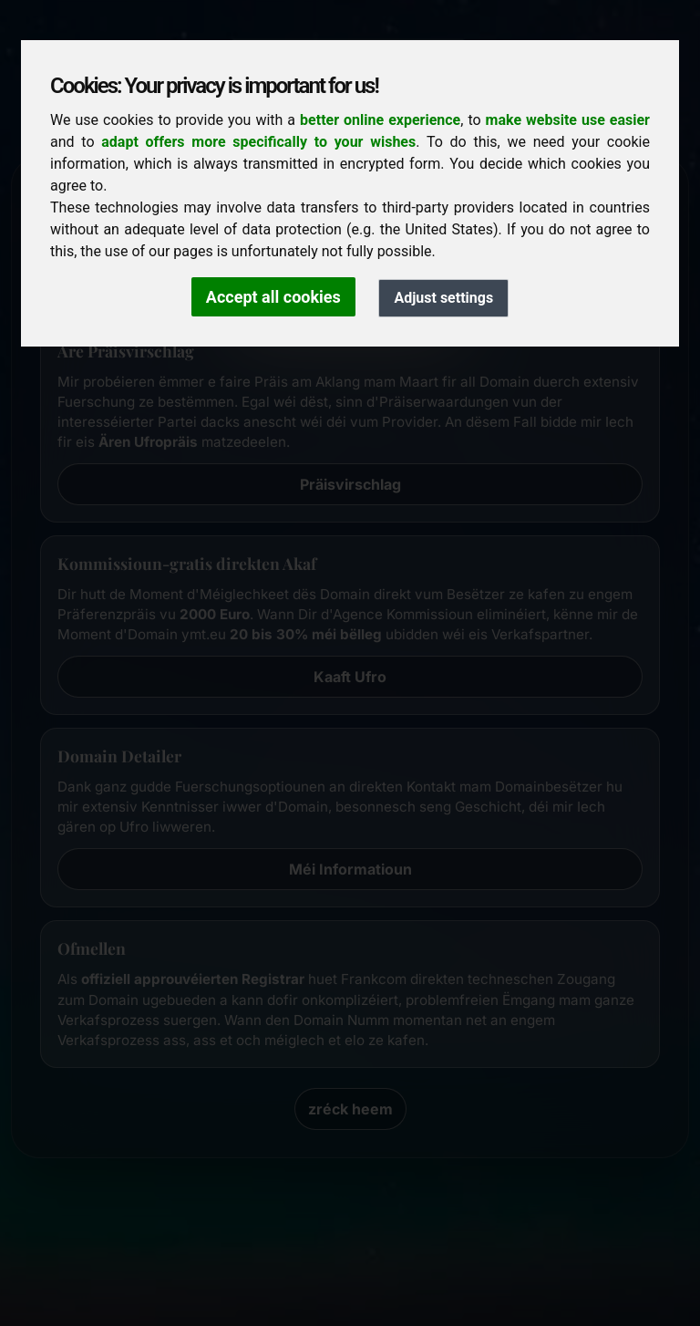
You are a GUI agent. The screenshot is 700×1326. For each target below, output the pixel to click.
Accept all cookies (273, 296)
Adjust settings (443, 297)
